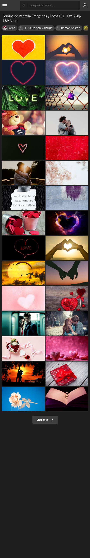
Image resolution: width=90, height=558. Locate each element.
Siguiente (45, 419)
